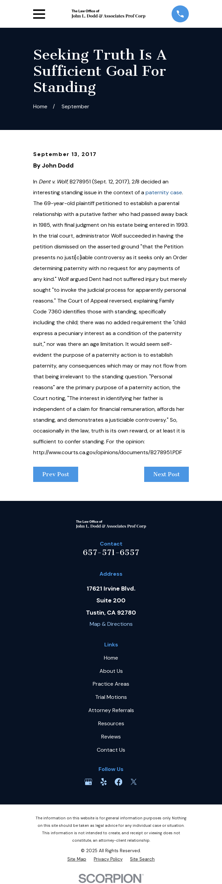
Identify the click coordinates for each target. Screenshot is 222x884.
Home (111, 657)
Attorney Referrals (111, 710)
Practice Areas (111, 683)
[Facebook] (118, 782)
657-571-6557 (111, 552)
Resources (111, 723)
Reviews (111, 736)
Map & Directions (111, 623)
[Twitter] (133, 782)
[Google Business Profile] (88, 782)
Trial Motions (111, 697)
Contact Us (111, 749)
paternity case (164, 192)
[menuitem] (76, 859)
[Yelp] (103, 782)
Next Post (166, 474)
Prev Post (55, 474)
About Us (111, 671)
